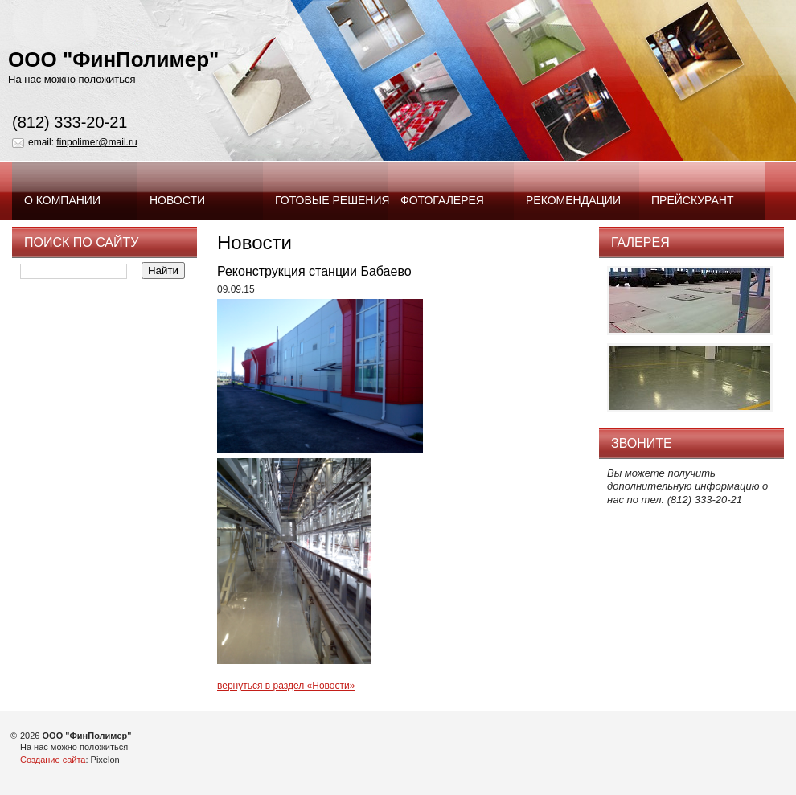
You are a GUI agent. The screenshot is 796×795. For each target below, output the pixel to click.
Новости (177, 200)
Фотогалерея (442, 200)
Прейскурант (692, 200)
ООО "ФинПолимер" (113, 59)
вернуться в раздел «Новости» (286, 685)
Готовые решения (331, 200)
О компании (62, 200)
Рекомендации (573, 200)
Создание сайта (52, 759)
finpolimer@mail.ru (96, 142)
